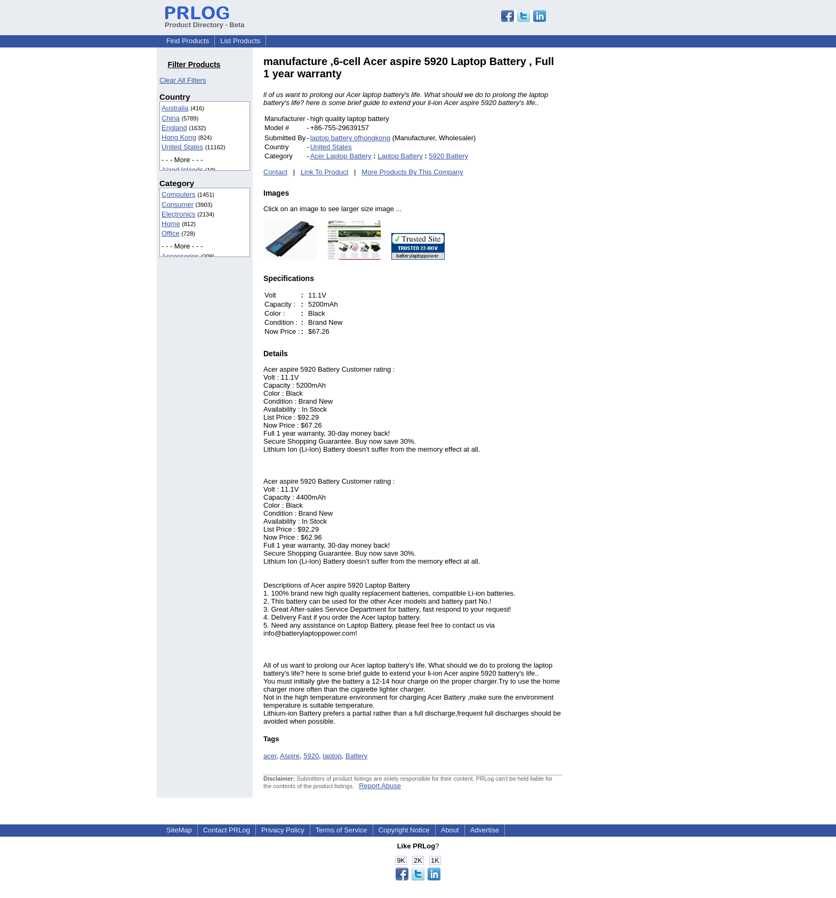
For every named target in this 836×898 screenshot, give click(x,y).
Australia (175, 108)
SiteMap (179, 830)
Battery (356, 756)
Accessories (180, 256)
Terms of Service (341, 830)
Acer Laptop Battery (341, 156)
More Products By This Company (412, 172)
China (171, 118)
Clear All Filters (182, 80)
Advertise (484, 830)
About (450, 830)
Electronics (179, 214)
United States (182, 147)
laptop (332, 756)
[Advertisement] (634, 215)
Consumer (178, 205)
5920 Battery (448, 156)
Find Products (187, 41)
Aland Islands (182, 170)
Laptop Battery (400, 156)
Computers (179, 194)
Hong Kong (179, 137)
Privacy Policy (282, 830)
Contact (275, 172)
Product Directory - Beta (205, 21)
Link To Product (324, 172)
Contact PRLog (226, 830)
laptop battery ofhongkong (350, 138)
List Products (240, 41)
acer (270, 756)
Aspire (290, 756)
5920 (311, 756)
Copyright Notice (404, 830)
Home (171, 224)
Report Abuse (380, 786)
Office (171, 233)
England (174, 128)
